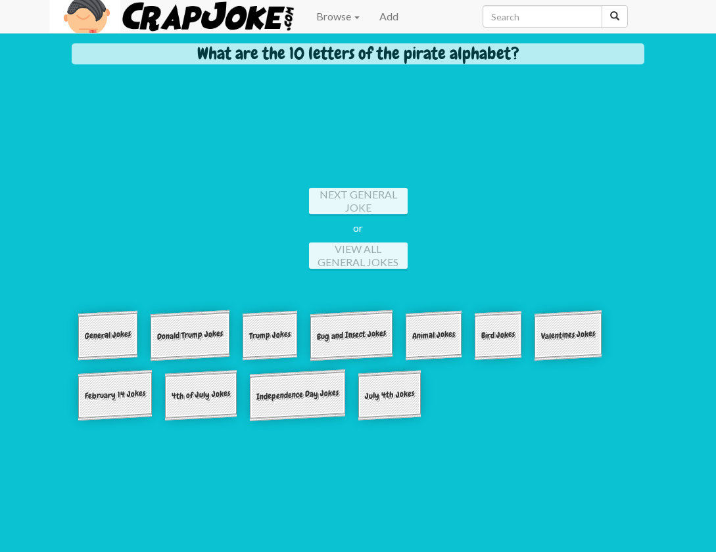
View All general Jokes (358, 255)
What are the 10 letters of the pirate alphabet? (358, 53)
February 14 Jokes (115, 394)
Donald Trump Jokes (190, 334)
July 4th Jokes (389, 395)
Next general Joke (358, 201)
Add (388, 16)
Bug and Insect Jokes (351, 334)
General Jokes (108, 335)
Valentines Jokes (568, 335)
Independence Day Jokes (297, 394)
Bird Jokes (498, 334)
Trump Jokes (270, 334)
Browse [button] (338, 16)
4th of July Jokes (201, 394)
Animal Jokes (433, 334)
